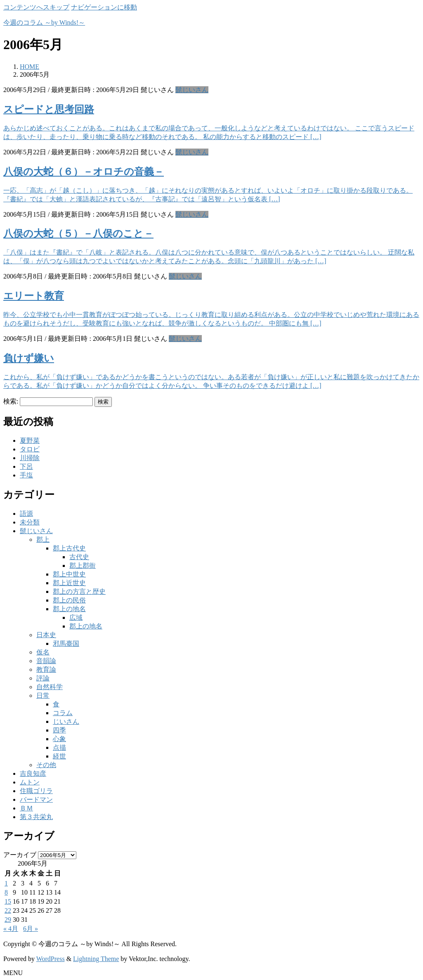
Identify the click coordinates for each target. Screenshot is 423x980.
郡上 (43, 539)
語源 (26, 513)
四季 (59, 730)
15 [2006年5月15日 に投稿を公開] (8, 901)
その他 (46, 764)
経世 (59, 756)
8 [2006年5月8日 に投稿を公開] (6, 892)
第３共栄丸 (36, 816)
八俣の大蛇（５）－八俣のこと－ (78, 233)
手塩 (26, 475)
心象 (59, 738)
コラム (63, 712)
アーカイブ (19, 854)
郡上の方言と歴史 (79, 591)
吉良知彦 (33, 773)
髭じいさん (191, 89)
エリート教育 (33, 295)
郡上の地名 (69, 608)
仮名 (43, 652)
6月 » (30, 928)
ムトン (30, 782)
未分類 (30, 522)
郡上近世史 (69, 582)
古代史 (79, 556)
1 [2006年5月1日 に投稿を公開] (6, 883)
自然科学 (49, 686)
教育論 (46, 669)
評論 (43, 678)
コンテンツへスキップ (36, 7)
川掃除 (30, 457)
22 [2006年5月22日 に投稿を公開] (8, 910)
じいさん (66, 721)
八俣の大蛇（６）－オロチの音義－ (83, 171)
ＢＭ (26, 808)
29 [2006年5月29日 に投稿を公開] (8, 919)
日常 (43, 695)
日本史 (46, 634)
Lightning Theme (96, 958)
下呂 (26, 466)
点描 (59, 747)
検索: (10, 401)
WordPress (50, 958)
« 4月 (10, 928)
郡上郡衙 (82, 565)
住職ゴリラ (36, 790)
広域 (76, 617)
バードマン (36, 799)
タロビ (30, 449)
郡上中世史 (69, 574)
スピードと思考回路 (48, 109)
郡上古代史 (69, 548)
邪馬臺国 (66, 643)
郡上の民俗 (69, 600)
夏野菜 (30, 440)
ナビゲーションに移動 (104, 7)
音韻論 (46, 660)
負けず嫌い (28, 358)
